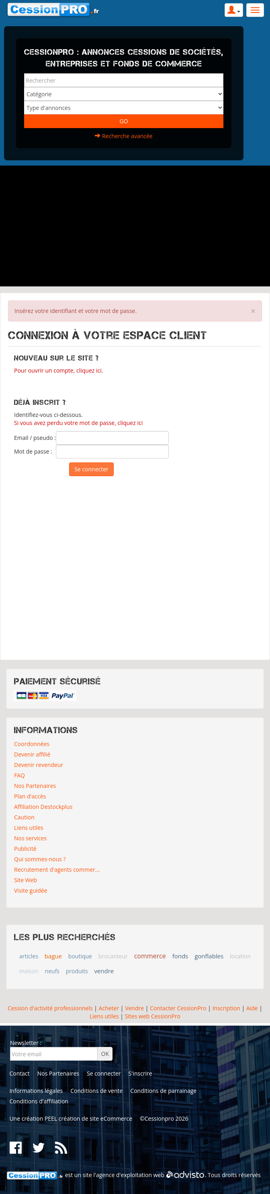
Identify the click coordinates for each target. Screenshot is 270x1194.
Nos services (30, 838)
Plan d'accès (30, 796)
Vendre (134, 1008)
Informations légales (36, 1090)
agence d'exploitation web (130, 1175)
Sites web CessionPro (152, 1016)
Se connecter (104, 1073)
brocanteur (113, 956)
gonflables (208, 956)
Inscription (226, 1008)
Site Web (25, 880)
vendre (104, 971)
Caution (24, 817)
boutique (80, 956)
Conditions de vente (96, 1090)
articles (28, 956)
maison (29, 971)
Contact (19, 1073)
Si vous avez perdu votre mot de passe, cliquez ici (78, 423)
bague (53, 956)
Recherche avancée (123, 136)
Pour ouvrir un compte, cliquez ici (58, 370)
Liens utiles (28, 827)
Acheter (109, 1008)
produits (77, 971)
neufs (52, 971)
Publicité (25, 848)
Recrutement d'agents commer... (57, 869)
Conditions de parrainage (163, 1090)
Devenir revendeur (38, 765)
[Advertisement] (135, 226)
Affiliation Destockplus (43, 807)
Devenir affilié (32, 754)
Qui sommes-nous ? (40, 859)
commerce (150, 955)
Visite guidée (30, 890)
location (240, 956)
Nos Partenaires (35, 786)
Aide (251, 1008)
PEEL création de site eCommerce (88, 1118)
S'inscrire (140, 1073)
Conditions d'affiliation (38, 1101)
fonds (180, 956)
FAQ (19, 775)
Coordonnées (31, 744)
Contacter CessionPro (178, 1008)
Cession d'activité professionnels (50, 1008)
